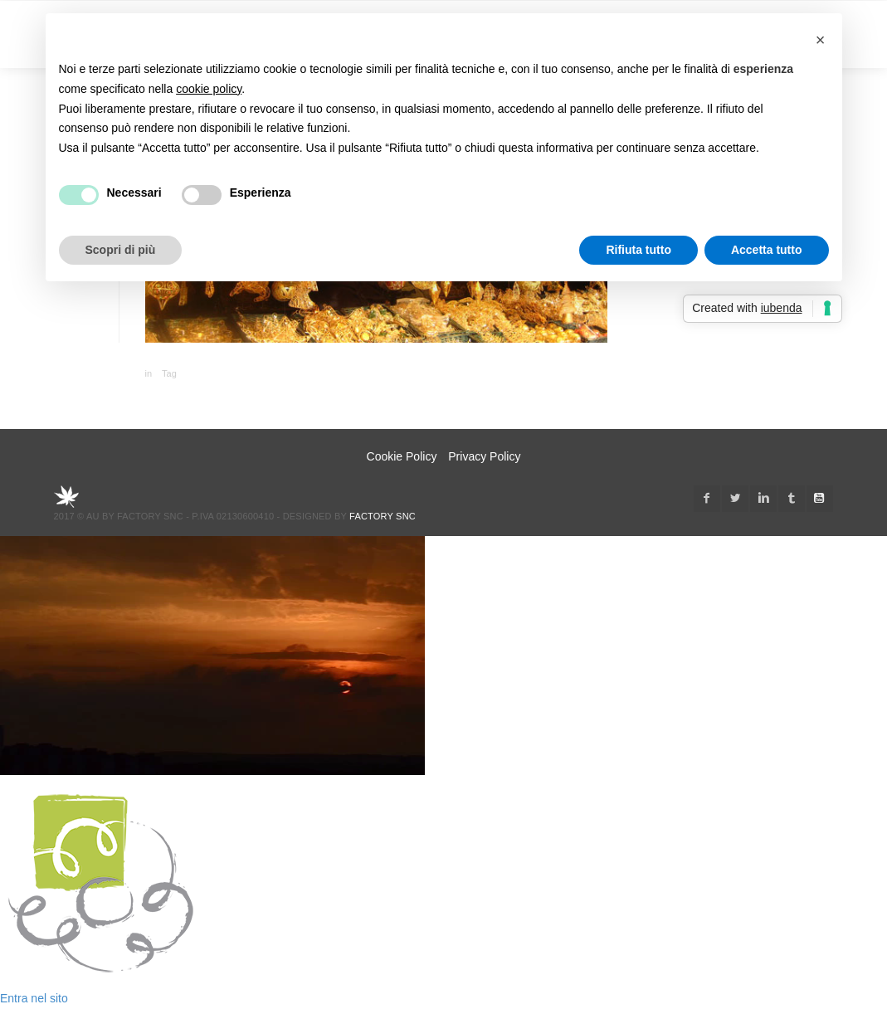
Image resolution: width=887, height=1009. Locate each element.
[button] (820, 40)
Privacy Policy (484, 456)
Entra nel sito (34, 998)
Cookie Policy (402, 456)
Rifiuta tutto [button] (638, 249)
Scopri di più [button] (120, 249)
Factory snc (382, 516)
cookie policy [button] (208, 88)
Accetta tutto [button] (766, 249)
